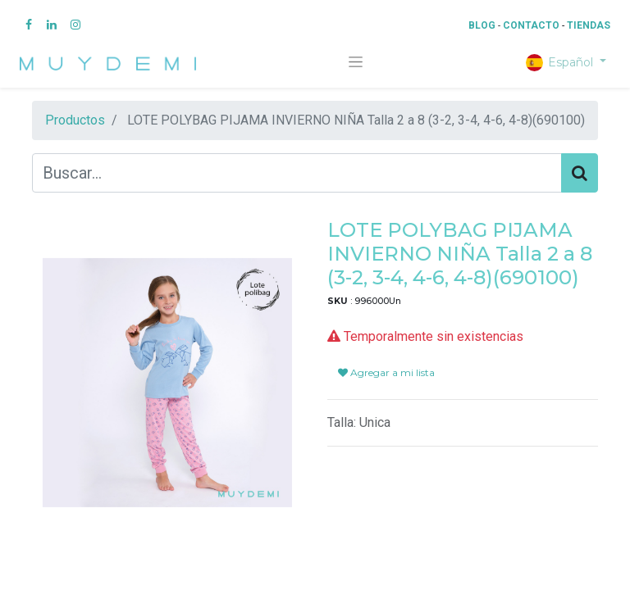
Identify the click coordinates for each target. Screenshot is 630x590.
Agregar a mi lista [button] (386, 372)
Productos (75, 120)
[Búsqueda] (579, 173)
